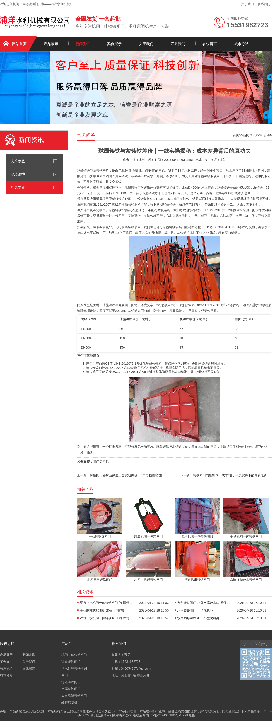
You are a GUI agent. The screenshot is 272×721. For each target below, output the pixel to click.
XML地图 (188, 715)
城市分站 (241, 44)
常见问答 (17, 188)
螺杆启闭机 (69, 702)
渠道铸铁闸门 (70, 661)
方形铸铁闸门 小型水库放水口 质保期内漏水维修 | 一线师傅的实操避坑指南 (204, 602)
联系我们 (263, 4)
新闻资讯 (82, 44)
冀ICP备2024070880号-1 (164, 715)
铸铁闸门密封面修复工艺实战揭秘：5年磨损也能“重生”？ (129, 475)
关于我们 (247, 4)
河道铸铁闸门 (70, 682)
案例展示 (114, 44)
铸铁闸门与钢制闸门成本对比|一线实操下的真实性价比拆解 (232, 475)
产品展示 (51, 44)
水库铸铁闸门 (70, 689)
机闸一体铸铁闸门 (74, 655)
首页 (236, 135)
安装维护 (17, 174)
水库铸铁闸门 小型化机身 (195, 610)
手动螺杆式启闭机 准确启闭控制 (102, 610)
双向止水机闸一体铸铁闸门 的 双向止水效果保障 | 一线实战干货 (107, 618)
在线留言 (209, 44)
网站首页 (19, 44)
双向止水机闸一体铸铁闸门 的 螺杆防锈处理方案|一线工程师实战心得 (107, 602)
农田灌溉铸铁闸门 (74, 695)
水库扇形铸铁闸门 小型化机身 (198, 618)
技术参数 (17, 161)
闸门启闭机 (101, 461)
